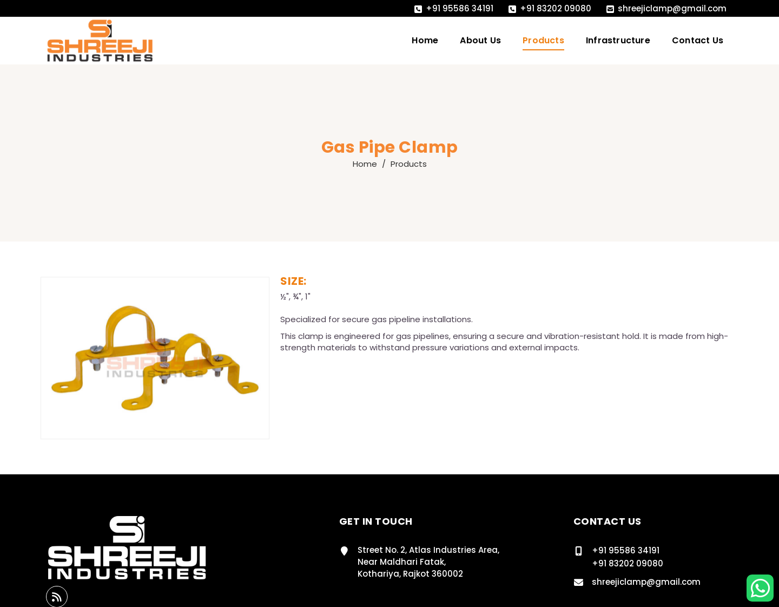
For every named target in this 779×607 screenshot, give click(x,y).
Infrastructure (618, 40)
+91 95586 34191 (459, 8)
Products (543, 40)
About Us (480, 40)
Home (425, 40)
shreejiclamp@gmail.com (672, 8)
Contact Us (697, 40)
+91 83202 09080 (555, 8)
